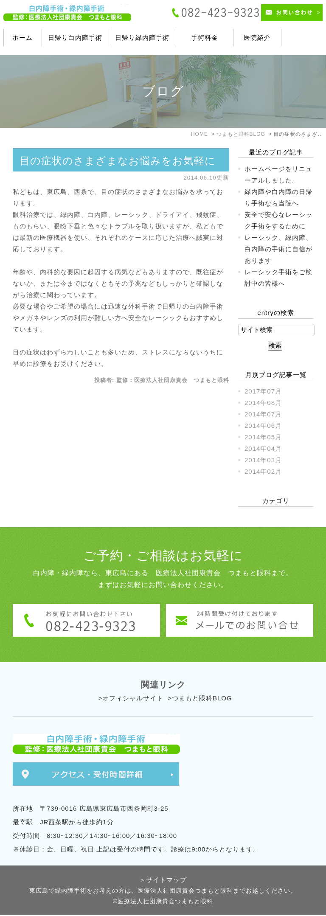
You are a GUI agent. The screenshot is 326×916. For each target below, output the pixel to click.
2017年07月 (263, 391)
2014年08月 (263, 402)
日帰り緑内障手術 (142, 37)
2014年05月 (263, 437)
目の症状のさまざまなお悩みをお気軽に (118, 160)
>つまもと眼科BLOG (200, 698)
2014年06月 (263, 425)
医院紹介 (257, 37)
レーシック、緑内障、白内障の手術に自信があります (278, 249)
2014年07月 (263, 414)
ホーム (22, 37)
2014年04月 (263, 448)
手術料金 (204, 37)
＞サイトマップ (163, 879)
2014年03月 (263, 460)
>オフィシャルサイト (130, 698)
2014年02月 (263, 471)
